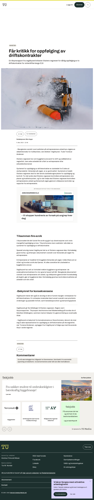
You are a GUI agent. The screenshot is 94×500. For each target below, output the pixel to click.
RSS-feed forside (39, 456)
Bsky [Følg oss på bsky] (34, 467)
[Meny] (87, 4)
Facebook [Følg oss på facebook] (36, 460)
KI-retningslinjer (70, 467)
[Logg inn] (69, 4)
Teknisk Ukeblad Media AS (18, 492)
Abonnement (47, 480)
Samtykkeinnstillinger (72, 460)
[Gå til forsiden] (5, 4)
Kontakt (47, 485)
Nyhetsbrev (68, 456)
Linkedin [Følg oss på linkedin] (36, 463)
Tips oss (87, 447)
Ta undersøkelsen (60, 494)
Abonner (79, 5)
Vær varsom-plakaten (30, 473)
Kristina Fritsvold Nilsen (10, 458)
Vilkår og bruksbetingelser (73, 463)
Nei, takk (72, 494)
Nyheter (13, 45)
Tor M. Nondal (6, 466)
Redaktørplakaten (48, 473)
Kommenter (30, 134)
